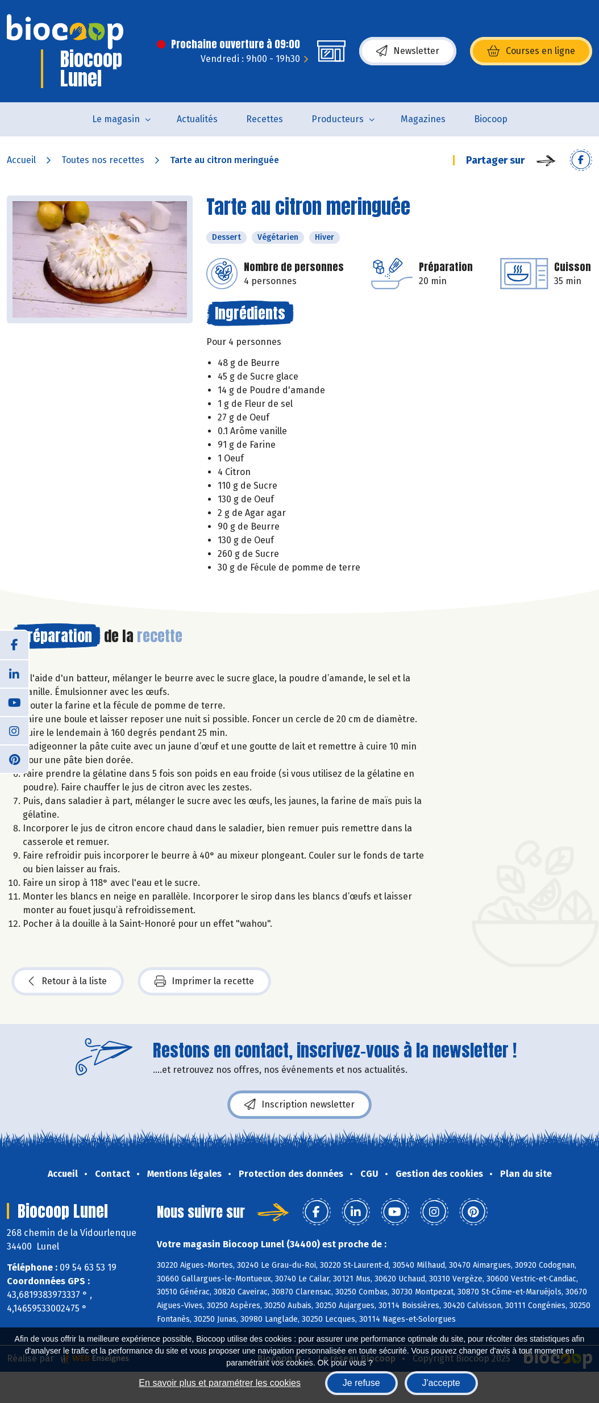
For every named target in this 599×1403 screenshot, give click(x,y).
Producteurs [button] (337, 119)
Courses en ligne (531, 51)
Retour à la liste (67, 981)
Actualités (197, 119)
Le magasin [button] (116, 119)
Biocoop (491, 119)
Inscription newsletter (299, 1104)
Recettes (264, 119)
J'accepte (441, 1383)
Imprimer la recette (204, 981)
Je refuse (361, 1383)
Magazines (423, 119)
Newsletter (407, 51)
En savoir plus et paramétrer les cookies (220, 1383)
